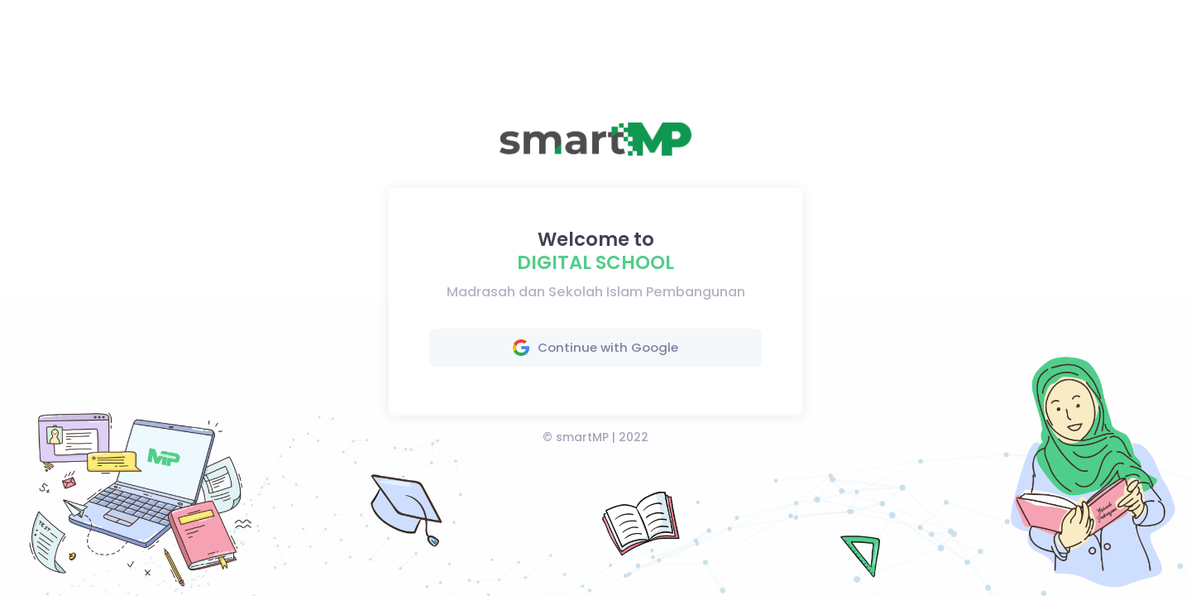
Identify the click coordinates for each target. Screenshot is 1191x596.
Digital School (595, 262)
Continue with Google (595, 347)
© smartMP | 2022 (595, 437)
